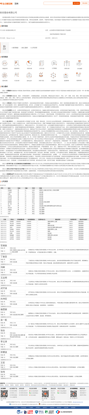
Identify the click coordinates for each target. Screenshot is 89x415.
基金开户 (53, 391)
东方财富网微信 (33, 393)
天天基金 (44, 388)
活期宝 (52, 395)
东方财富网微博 (33, 391)
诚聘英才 (45, 407)
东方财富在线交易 (23, 393)
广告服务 (31, 407)
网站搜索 (84, 3)
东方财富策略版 (13, 395)
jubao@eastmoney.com (78, 402)
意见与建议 (32, 395)
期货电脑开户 (83, 393)
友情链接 (73, 407)
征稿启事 (66, 407)
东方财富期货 (74, 388)
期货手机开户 (83, 391)
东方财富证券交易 (23, 395)
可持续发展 (23, 407)
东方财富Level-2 (13, 393)
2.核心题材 (24, 47)
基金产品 (53, 397)
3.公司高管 (33, 47)
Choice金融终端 (13, 397)
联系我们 (38, 407)
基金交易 (53, 393)
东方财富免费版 (13, 391)
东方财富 (3, 388)
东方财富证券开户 (23, 391)
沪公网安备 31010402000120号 (47, 404)
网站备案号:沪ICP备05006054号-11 (30, 404)
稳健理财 (53, 399)
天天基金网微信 (61, 393)
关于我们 (16, 407)
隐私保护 (59, 407)
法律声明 (52, 407)
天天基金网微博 (61, 391)
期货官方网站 (83, 395)
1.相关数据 (15, 47)
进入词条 (76, 3)
